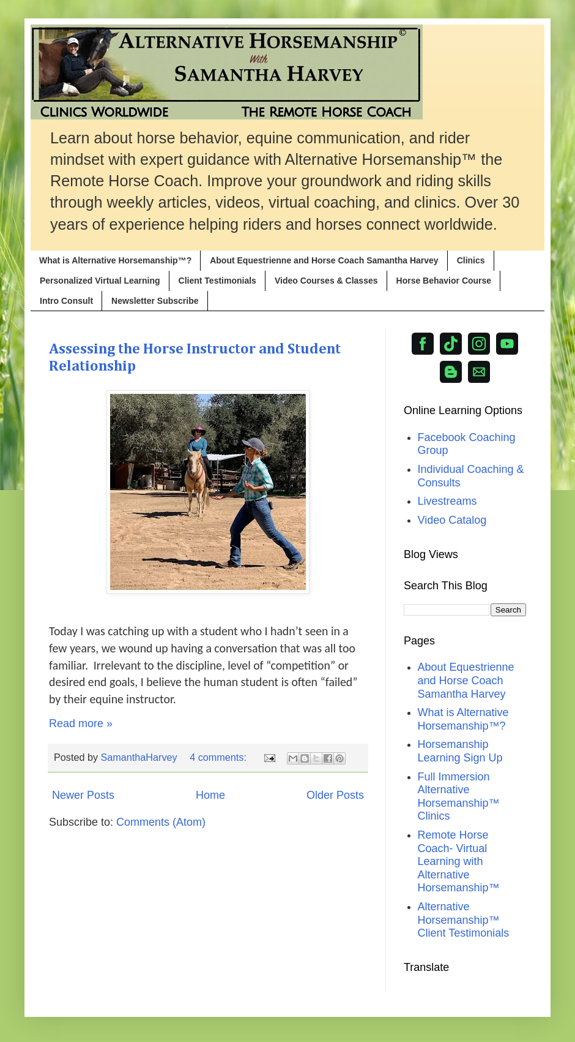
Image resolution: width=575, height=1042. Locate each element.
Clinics (471, 260)
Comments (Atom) (161, 822)
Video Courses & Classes (326, 280)
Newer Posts (83, 795)
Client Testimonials (217, 280)
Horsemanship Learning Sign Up (460, 751)
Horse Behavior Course (444, 280)
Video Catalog (452, 520)
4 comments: (219, 757)
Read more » (81, 723)
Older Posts (335, 795)
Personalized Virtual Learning (100, 280)
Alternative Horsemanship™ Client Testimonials (464, 919)
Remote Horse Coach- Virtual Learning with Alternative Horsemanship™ (459, 861)
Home (210, 795)
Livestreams (447, 501)
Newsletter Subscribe (154, 301)
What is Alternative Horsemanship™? (115, 260)
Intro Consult (66, 301)
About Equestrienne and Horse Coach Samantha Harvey (324, 260)
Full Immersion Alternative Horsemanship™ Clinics (459, 797)
